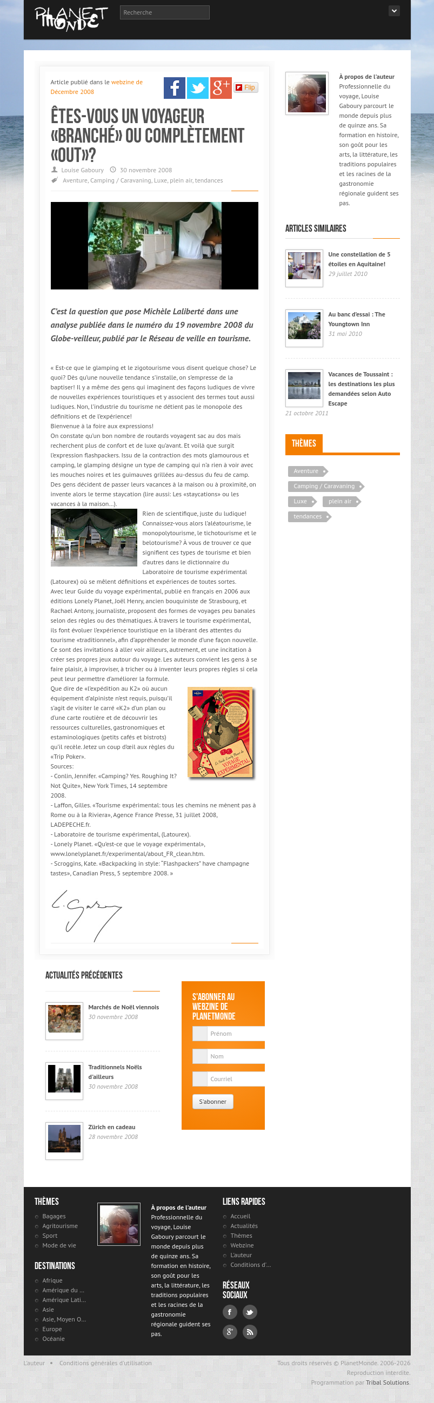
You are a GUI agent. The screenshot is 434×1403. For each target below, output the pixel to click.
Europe (52, 1329)
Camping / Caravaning (120, 180)
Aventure (75, 180)
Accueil (241, 1216)
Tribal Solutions (387, 1382)
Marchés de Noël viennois (124, 1007)
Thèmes (304, 443)
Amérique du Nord (64, 1290)
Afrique (53, 1280)
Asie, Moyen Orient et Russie (64, 1319)
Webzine (242, 1245)
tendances (209, 180)
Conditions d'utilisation (253, 1264)
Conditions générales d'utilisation (105, 1363)
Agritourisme (60, 1226)
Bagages (54, 1216)
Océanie (54, 1338)
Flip (245, 87)
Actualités (244, 1226)
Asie (48, 1309)
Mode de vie (59, 1245)
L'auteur (241, 1255)
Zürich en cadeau (112, 1127)
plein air (181, 180)
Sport (50, 1235)
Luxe (160, 180)
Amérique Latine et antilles (64, 1300)
